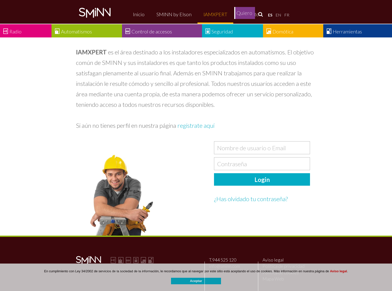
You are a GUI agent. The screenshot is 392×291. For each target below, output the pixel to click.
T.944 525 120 (222, 260)
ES (270, 14)
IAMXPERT (215, 14)
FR (286, 14)
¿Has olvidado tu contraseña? (251, 198)
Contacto (249, 14)
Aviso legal (273, 260)
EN (278, 14)
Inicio (138, 14)
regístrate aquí (196, 125)
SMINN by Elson (174, 14)
